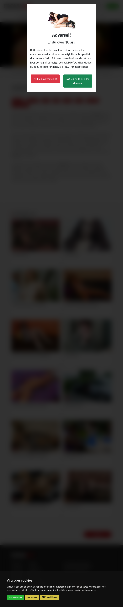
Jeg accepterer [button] (15, 597)
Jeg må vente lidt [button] (45, 79)
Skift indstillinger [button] (49, 597)
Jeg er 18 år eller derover (77, 81)
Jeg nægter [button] (32, 597)
